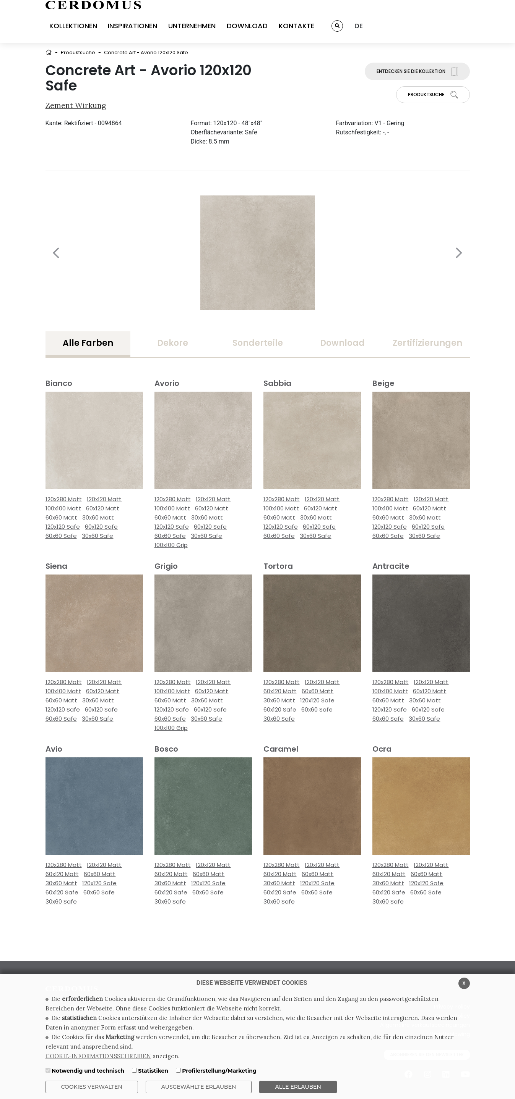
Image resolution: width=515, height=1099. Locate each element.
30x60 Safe (97, 536)
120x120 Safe (62, 527)
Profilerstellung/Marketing (219, 1070)
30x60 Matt (98, 517)
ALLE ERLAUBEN (298, 1086)
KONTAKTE (296, 26)
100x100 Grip (171, 545)
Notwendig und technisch (88, 1070)
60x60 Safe (61, 536)
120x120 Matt (104, 499)
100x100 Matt (63, 508)
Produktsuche (78, 52)
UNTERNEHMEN (192, 26)
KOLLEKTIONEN (73, 26)
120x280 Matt (63, 499)
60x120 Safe (101, 527)
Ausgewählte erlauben (198, 1086)
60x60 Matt (61, 517)
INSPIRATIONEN (132, 26)
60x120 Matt (102, 508)
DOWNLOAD (247, 26)
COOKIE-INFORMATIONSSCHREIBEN (98, 1056)
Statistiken (153, 1070)
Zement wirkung (75, 105)
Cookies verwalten (91, 1086)
